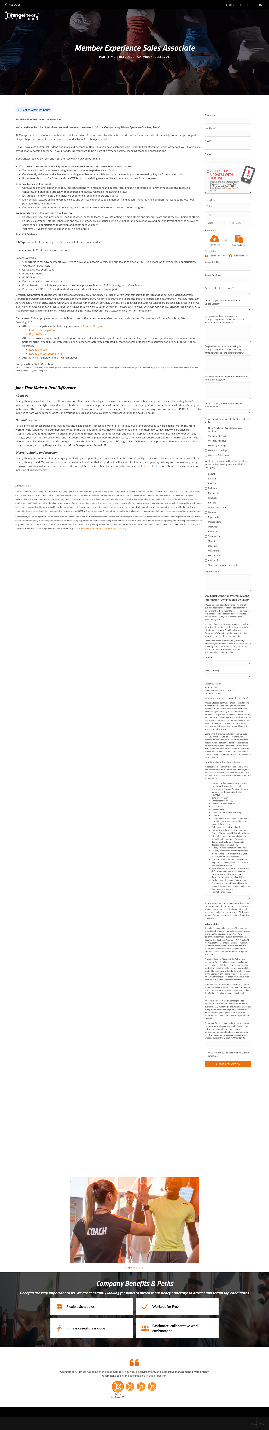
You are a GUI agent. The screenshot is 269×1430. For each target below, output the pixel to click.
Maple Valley (212, 517)
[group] (134, 1220)
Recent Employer (213, 275)
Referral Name (212, 571)
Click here (145, 465)
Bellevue (211, 483)
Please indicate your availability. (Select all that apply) (227, 421)
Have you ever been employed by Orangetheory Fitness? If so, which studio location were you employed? (225, 319)
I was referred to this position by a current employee (227, 1054)
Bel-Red (210, 478)
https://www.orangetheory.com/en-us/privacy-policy (102, 528)
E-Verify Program (93, 326)
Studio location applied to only (221, 565)
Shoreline (211, 541)
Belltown (211, 488)
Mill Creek (211, 526)
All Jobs (12, 4)
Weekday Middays (215, 440)
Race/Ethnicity (212, 670)
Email (208, 141)
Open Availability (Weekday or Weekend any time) (226, 430)
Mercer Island (213, 521)
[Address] (228, 206)
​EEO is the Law (38, 349)
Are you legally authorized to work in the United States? (224, 302)
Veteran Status (212, 924)
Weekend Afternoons (217, 455)
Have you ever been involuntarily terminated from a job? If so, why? (226, 378)
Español (230, 4)
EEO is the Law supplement (45, 353)
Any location (212, 560)
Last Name (210, 128)
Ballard (210, 473)
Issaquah (211, 497)
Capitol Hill (212, 493)
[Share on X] (254, 5)
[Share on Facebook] (241, 5)
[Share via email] (260, 4)
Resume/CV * (211, 230)
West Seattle (212, 555)
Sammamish (212, 536)
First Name (210, 115)
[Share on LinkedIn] (247, 5)
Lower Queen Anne (216, 507)
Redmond (211, 531)
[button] (126, 1268)
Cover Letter (211, 251)
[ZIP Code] (240, 223)
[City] (228, 214)
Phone (208, 154)
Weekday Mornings (216, 436)
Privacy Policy (230, 188)
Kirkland (210, 502)
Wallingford (212, 550)
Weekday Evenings (215, 445)
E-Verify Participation (42, 330)
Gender (208, 657)
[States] (215, 223)
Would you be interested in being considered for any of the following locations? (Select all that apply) (226, 464)
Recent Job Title (212, 262)
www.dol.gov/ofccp (213, 757)
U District (211, 545)
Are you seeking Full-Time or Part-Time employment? (224, 405)
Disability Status (213, 683)
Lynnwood (211, 512)
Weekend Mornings (216, 450)
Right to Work (37, 334)
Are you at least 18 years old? (219, 288)
